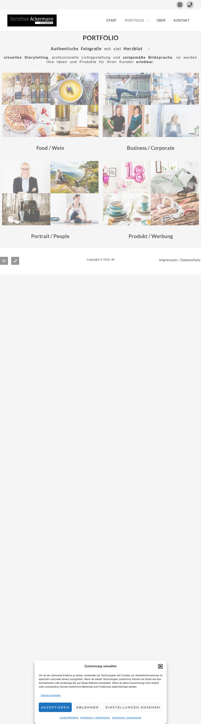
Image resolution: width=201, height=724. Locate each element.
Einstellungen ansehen (132, 707)
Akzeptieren (55, 707)
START (115, 20)
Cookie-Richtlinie (69, 717)
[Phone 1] (190, 4)
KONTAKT (182, 20)
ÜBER (162, 20)
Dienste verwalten (51, 695)
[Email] (4, 261)
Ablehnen (87, 707)
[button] (160, 666)
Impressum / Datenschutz (95, 717)
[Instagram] (180, 4)
